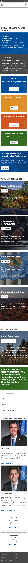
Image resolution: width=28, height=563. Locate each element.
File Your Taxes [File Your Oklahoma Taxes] (7, 58)
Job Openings (5, 261)
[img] (14, 233)
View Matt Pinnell (7, 510)
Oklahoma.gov (4, 554)
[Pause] (25, 388)
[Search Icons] (26, 5)
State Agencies (24, 1)
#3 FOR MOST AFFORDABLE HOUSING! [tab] (13, 387)
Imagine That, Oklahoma (8, 341)
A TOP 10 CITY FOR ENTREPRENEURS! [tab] (11, 387)
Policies (15, 554)
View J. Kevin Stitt (7, 463)
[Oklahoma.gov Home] (2, 1)
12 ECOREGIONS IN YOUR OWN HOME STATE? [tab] (16, 387)
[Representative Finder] (8, 393)
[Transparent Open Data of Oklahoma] (7, 404)
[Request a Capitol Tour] (8, 410)
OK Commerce (6, 228)
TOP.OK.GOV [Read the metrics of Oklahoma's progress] (6, 36)
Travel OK (4, 190)
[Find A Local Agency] (7, 398)
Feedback (16, 557)
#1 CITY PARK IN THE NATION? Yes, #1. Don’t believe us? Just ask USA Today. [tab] (14, 387)
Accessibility (3, 557)
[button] (14, 89)
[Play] (14, 15)
